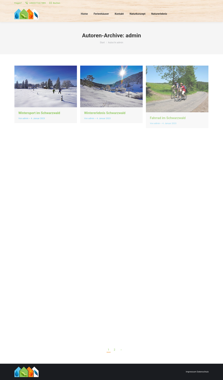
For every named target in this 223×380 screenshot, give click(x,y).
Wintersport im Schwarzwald (39, 113)
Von (23, 118)
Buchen (54, 3)
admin (133, 35)
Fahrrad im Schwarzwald (168, 118)
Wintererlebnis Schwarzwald (105, 113)
